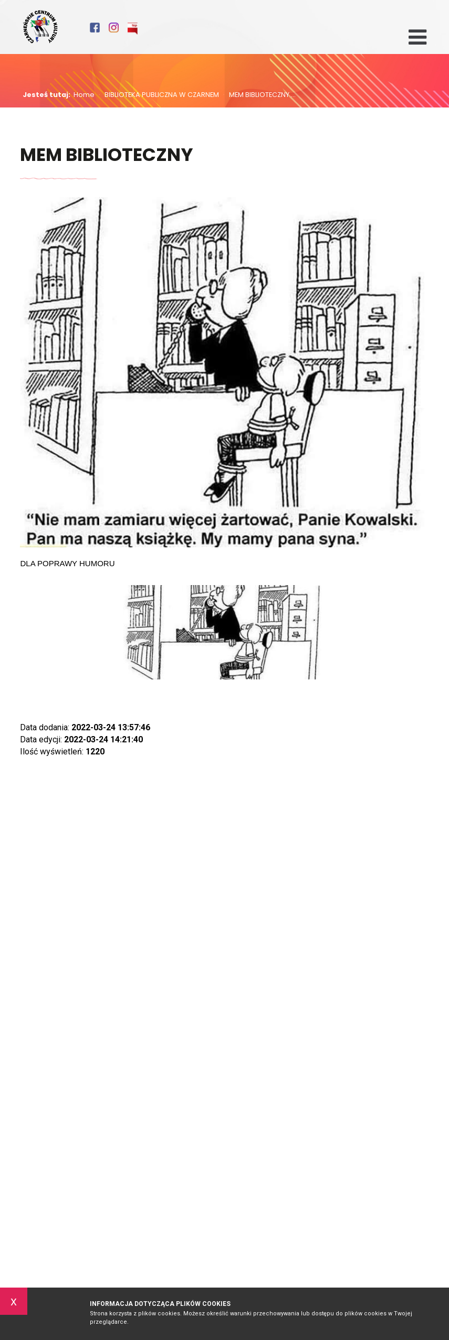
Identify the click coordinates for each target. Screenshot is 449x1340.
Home (84, 95)
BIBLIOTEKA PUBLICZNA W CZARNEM (159, 95)
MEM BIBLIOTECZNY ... (259, 95)
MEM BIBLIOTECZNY (106, 155)
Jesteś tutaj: (48, 95)
